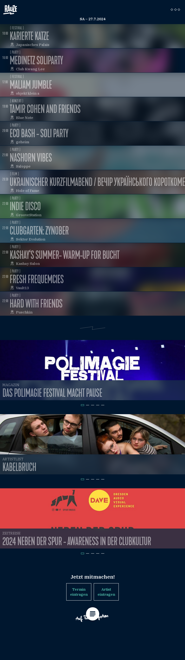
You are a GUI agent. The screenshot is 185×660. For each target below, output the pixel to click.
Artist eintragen (106, 592)
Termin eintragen (79, 592)
